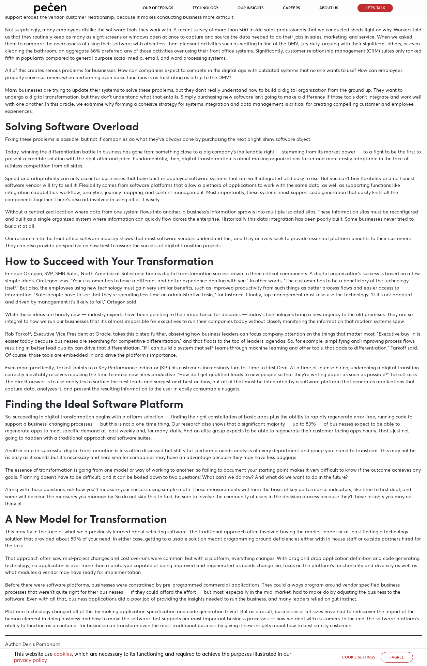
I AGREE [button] (397, 657)
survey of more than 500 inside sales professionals (250, 30)
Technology (205, 7)
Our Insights (251, 7)
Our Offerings (158, 7)
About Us (328, 7)
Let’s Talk (375, 7)
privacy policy (30, 660)
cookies (63, 654)
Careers (291, 7)
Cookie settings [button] (359, 657)
